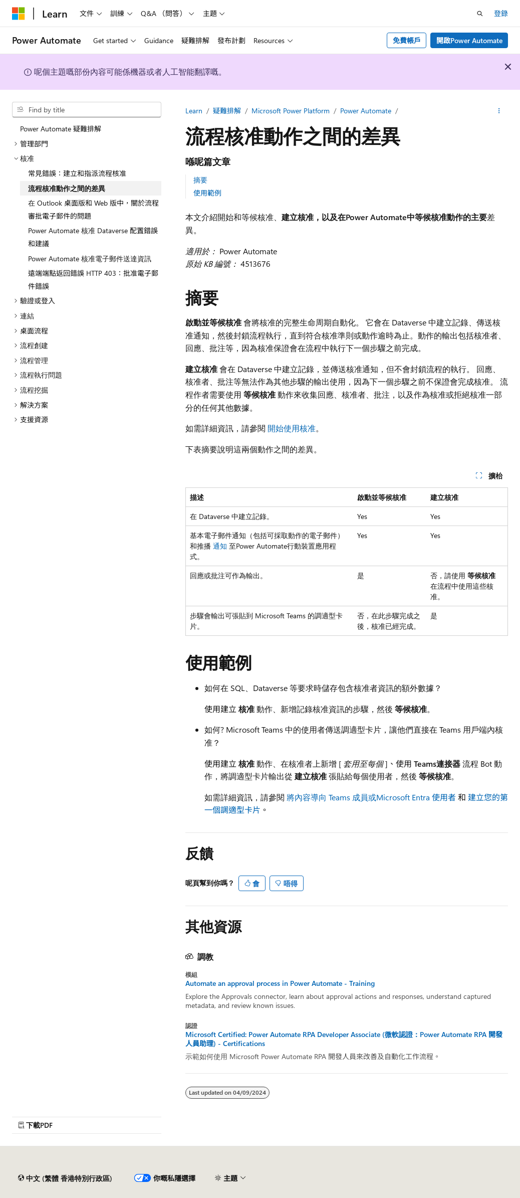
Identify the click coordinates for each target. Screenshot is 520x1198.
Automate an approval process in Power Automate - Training (280, 983)
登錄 (501, 13)
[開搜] (480, 14)
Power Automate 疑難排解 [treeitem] (60, 128)
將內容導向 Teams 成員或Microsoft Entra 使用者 (371, 797)
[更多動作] (499, 111)
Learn (193, 110)
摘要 (200, 180)
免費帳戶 (407, 40)
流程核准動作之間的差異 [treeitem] (66, 188)
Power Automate (365, 110)
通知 (220, 546)
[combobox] (86, 110)
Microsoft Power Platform (290, 110)
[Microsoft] (18, 13)
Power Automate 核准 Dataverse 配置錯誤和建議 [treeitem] (93, 237)
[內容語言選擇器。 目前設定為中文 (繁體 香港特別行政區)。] (65, 1178)
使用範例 (207, 193)
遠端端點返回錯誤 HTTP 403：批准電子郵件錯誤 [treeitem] (93, 279)
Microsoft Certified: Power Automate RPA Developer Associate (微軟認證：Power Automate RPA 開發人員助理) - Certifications (343, 1039)
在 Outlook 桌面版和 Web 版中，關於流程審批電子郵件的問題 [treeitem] (93, 209)
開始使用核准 (292, 428)
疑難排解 (227, 110)
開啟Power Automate (469, 40)
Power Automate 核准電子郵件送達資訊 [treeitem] (89, 258)
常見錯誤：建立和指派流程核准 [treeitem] (77, 173)
